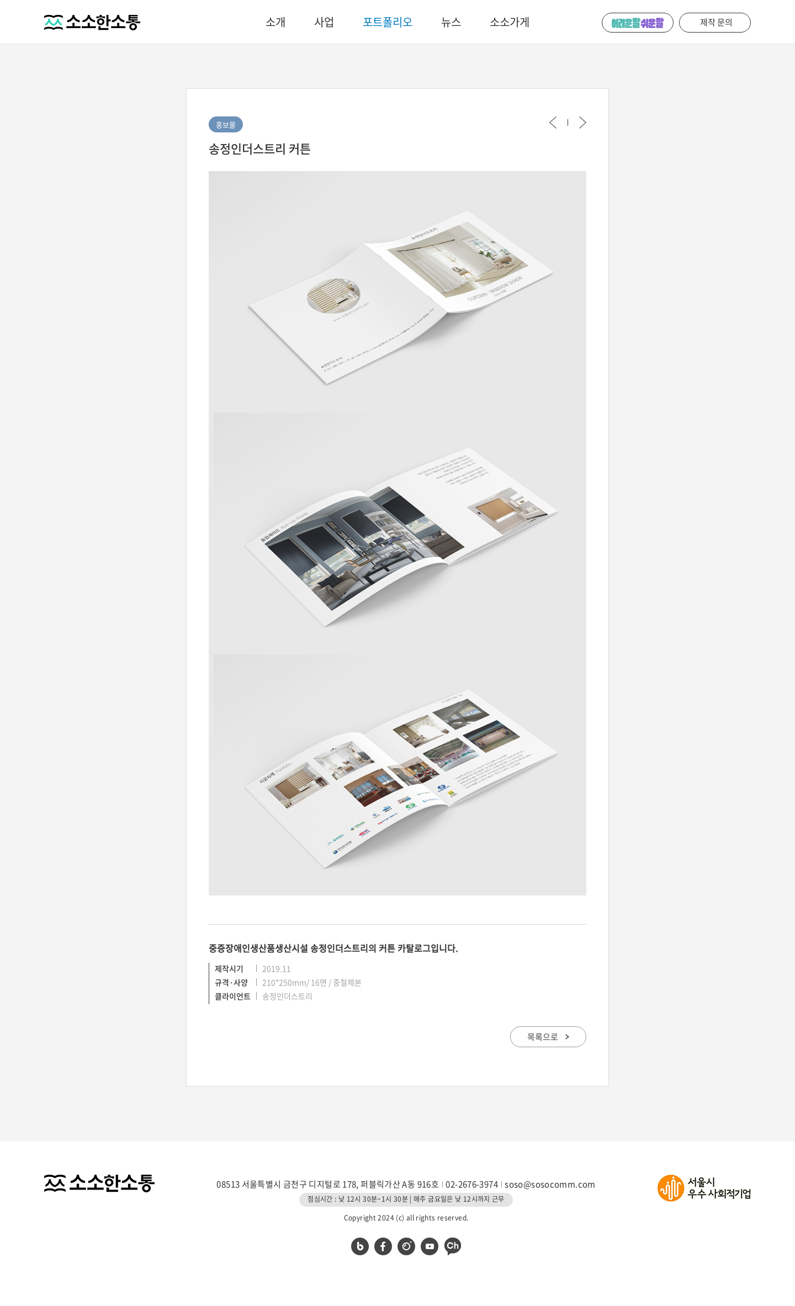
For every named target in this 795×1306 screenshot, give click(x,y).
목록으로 (548, 1037)
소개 (275, 22)
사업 (324, 22)
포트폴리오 (387, 22)
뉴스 (451, 22)
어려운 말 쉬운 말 (638, 23)
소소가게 (509, 22)
